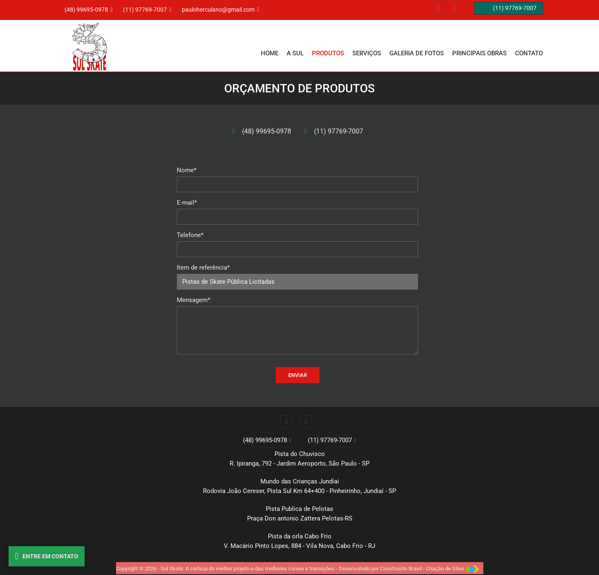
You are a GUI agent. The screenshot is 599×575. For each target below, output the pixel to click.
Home (269, 53)
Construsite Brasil (401, 568)
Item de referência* (203, 267)
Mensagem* (193, 300)
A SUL (295, 53)
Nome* (186, 170)
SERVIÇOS (366, 53)
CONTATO (529, 53)
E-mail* (187, 202)
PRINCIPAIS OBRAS (479, 53)
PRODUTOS (328, 53)
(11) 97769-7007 (338, 131)
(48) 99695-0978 (266, 131)
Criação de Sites (445, 568)
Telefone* (190, 235)
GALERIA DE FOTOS (416, 53)
